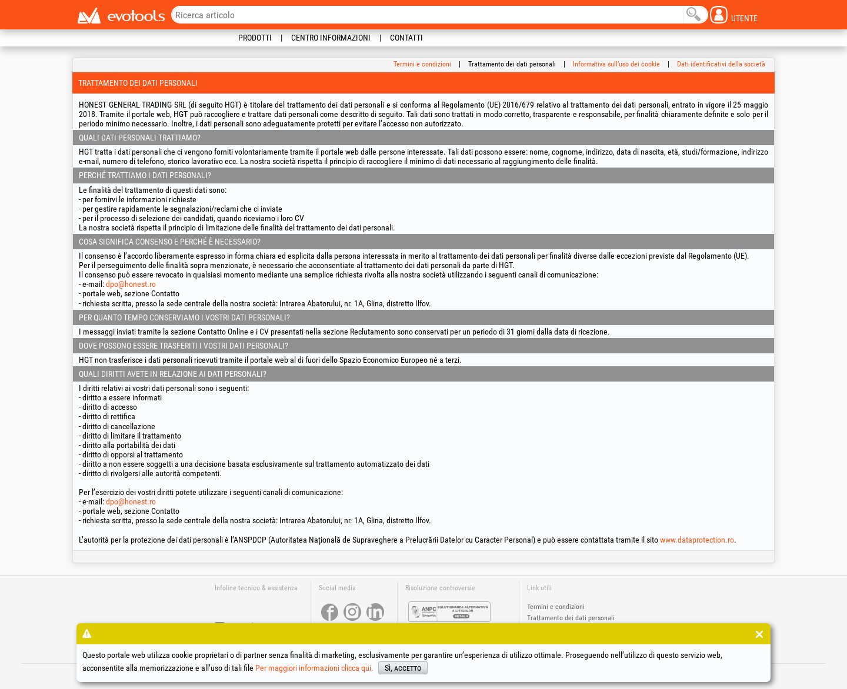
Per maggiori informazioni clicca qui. (314, 668)
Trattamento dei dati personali (571, 618)
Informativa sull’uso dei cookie (616, 64)
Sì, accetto (403, 668)
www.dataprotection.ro (697, 539)
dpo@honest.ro (131, 284)
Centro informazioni (331, 38)
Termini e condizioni (422, 64)
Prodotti (255, 38)
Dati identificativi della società (721, 64)
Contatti (406, 38)
